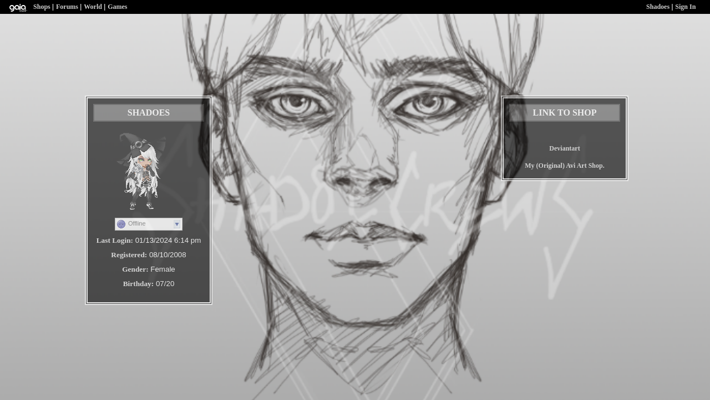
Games (117, 7)
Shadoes (658, 7)
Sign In (685, 7)
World (93, 7)
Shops (41, 7)
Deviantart (564, 148)
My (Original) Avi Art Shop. (564, 165)
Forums (67, 7)
